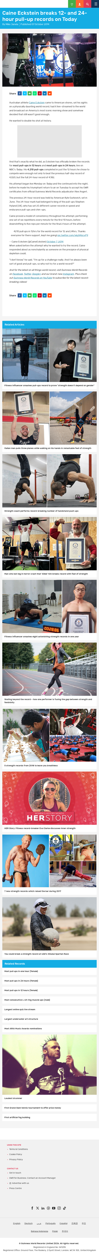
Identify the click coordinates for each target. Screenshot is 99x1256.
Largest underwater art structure (21, 1019)
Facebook (18, 274)
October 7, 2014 (55, 242)
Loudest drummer (13, 1098)
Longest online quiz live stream (19, 1009)
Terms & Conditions (18, 1149)
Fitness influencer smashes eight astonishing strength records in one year (41, 637)
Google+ (36, 274)
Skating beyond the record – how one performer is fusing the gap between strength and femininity (48, 701)
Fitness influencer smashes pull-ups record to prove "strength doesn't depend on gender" (49, 385)
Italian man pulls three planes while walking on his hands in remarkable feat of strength (47, 448)
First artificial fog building (17, 1117)
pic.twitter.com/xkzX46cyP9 (72, 235)
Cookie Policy (15, 1154)
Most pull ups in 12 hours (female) (21, 990)
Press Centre (15, 1188)
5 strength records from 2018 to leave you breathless (31, 766)
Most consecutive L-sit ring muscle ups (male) (27, 1000)
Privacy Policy (16, 1160)
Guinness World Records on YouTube (32, 278)
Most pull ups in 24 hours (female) (21, 981)
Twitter (27, 274)
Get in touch (15, 1173)
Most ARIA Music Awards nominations (23, 1029)
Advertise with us (20, 1183)
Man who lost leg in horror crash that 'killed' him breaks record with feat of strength (46, 574)
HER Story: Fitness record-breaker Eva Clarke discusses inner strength (40, 828)
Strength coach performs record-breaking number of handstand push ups (41, 511)
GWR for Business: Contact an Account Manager (32, 1178)
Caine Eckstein (37, 103)
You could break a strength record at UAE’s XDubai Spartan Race (36, 954)
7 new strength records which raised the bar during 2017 (32, 891)
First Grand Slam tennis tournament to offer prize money (32, 1108)
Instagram (68, 274)
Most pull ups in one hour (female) (21, 971)
